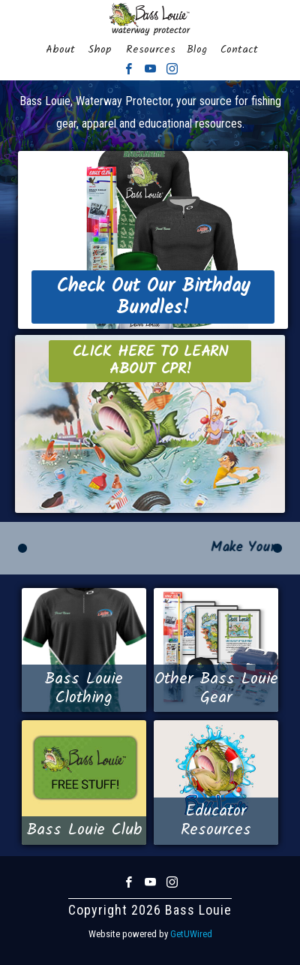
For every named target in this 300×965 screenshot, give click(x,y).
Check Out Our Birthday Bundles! (153, 297)
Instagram (172, 68)
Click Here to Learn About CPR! (150, 360)
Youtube (150, 68)
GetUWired (191, 933)
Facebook (128, 68)
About (60, 49)
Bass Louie (150, 19)
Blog (197, 49)
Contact (239, 49)
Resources (151, 49)
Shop (100, 49)
